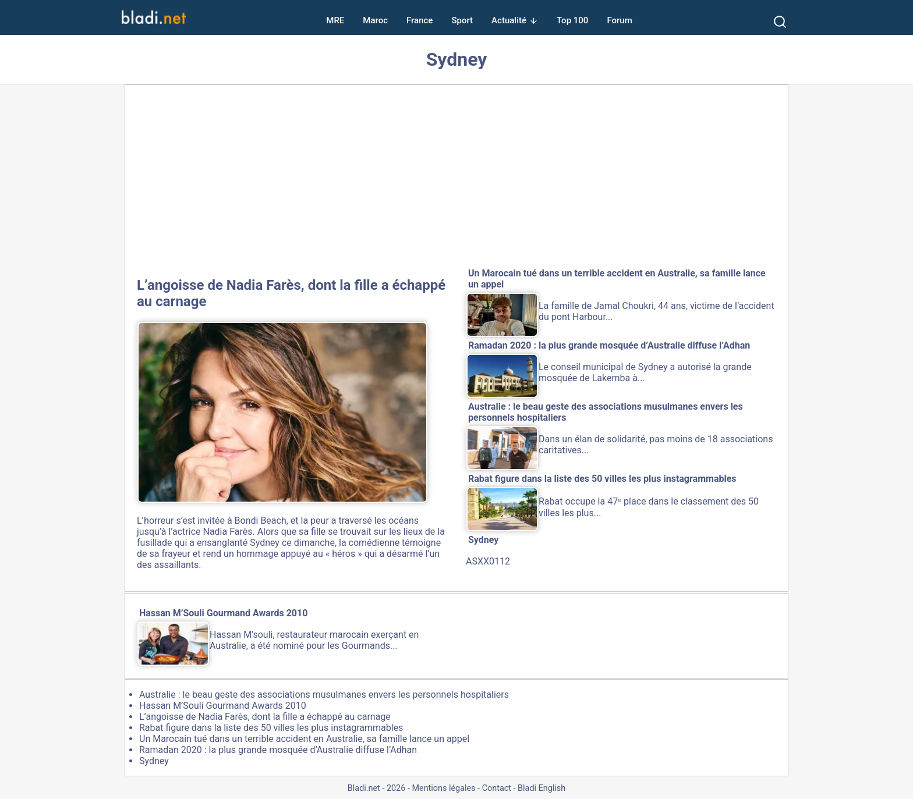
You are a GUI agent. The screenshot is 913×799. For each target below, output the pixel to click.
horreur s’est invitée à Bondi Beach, (216, 520)
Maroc (375, 20)
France (419, 20)
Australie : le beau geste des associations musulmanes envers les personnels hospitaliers (324, 694)
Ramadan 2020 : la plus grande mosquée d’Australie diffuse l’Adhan (278, 749)
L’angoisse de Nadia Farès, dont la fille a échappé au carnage (265, 716)
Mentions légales (443, 788)
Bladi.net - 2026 (376, 788)
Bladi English (541, 788)
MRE (335, 20)
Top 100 (572, 20)
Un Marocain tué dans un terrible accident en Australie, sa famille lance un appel (304, 738)
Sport (462, 20)
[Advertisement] (456, 178)
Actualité (508, 20)
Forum (619, 20)
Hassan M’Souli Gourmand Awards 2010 (222, 705)
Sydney (154, 760)
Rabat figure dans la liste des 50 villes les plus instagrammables (271, 727)
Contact (496, 788)
